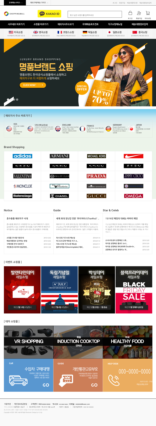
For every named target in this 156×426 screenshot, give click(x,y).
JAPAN (139, 125)
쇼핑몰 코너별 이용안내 (15, 238)
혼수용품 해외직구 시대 (17, 219)
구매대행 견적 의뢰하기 (15, 244)
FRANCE (90, 126)
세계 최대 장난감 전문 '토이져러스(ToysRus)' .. (77, 219)
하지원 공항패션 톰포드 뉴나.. (116, 243)
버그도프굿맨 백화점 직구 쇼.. (67, 241)
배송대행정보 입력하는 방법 (17, 241)
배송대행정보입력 (146, 3)
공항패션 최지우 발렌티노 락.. (116, 250)
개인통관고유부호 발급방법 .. (17, 247)
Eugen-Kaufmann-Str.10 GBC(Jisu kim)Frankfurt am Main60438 (120, 130)
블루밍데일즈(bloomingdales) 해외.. (70, 247)
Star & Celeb (111, 210)
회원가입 (122, 3)
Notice (8, 210)
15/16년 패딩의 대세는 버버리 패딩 (121, 219)
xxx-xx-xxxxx (88, 407)
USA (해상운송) (41, 125)
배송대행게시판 (132, 3)
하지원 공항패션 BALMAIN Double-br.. (120, 246)
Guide (57, 210)
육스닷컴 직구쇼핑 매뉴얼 (65, 238)
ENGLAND (66, 125)
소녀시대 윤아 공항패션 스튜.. (116, 240)
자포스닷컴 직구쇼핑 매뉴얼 (66, 244)
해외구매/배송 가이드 (38, 3)
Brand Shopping (14, 147)
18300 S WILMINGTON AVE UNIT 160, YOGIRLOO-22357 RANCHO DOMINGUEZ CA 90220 (43, 130)
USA (15, 124)
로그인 (115, 3)
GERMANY (117, 125)
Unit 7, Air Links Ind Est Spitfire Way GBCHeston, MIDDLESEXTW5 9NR (70, 130)
